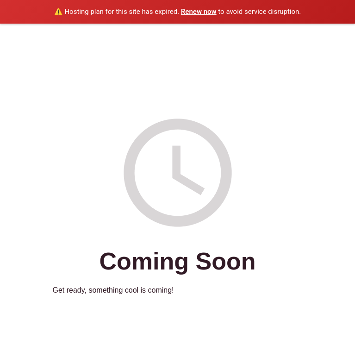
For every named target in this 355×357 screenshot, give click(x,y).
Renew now (199, 11)
